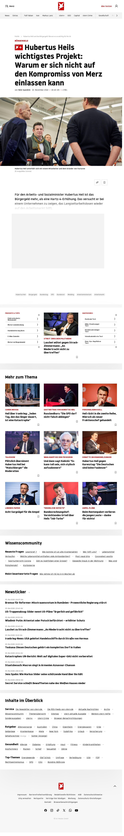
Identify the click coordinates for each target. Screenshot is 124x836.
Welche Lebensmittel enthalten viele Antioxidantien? (45, 556)
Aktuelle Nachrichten (89, 709)
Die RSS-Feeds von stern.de (60, 709)
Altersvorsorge (25, 727)
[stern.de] (61, 6)
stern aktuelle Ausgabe (75, 713)
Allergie (23, 744)
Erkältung (50, 744)
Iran (37, 15)
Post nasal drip (82, 556)
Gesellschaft (104, 15)
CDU (40, 762)
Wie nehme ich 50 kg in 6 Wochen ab (57, 574)
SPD (52, 294)
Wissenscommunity (14, 713)
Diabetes (36, 744)
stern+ (62, 15)
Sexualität (51, 749)
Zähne (64, 749)
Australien (42, 727)
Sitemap (55, 713)
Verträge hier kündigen (55, 798)
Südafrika (68, 731)
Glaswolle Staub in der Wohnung (87, 561)
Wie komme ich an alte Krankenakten (60, 552)
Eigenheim (67, 727)
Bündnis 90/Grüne (56, 762)
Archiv (107, 709)
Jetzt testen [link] (58, 254)
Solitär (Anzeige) (39, 736)
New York (53, 731)
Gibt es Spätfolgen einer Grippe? (51, 561)
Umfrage (60, 757)
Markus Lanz (47, 15)
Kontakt (47, 802)
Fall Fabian (28, 15)
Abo (106, 6)
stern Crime (87, 15)
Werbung (72, 798)
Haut (63, 744)
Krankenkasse (27, 731)
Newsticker (16, 591)
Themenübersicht (37, 713)
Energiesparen (84, 727)
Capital (77, 15)
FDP (98, 757)
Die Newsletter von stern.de (29, 709)
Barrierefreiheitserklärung (40, 795)
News (7, 15)
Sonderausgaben (13, 718)
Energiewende (28, 757)
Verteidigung (75, 757)
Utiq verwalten (24, 798)
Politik (114, 15)
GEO (69, 15)
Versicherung (96, 731)
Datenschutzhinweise (93, 795)
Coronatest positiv (104, 556)
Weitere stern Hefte (100, 713)
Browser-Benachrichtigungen (68, 718)
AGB (79, 795)
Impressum (22, 795)
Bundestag (44, 294)
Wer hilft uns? (90, 552)
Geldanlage (10, 731)
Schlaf (38, 749)
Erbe (99, 727)
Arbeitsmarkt (99, 294)
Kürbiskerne (29, 565)
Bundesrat (61, 294)
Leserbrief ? (31, 552)
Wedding (71, 294)
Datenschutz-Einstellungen (89, 798)
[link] (116, 6)
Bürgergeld (33, 294)
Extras (15, 15)
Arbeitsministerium (84, 294)
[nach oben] (115, 786)
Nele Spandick (24, 90)
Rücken (26, 749)
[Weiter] (117, 15)
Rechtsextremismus (14, 762)
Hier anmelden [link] (67, 262)
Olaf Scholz (45, 757)
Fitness (74, 744)
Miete (41, 731)
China (54, 727)
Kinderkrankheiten (91, 744)
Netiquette (38, 798)
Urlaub (81, 731)
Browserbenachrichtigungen (66, 802)
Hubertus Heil (21, 294)
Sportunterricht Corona (19, 561)
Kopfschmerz (11, 749)
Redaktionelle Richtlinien (64, 795)
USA (88, 757)
